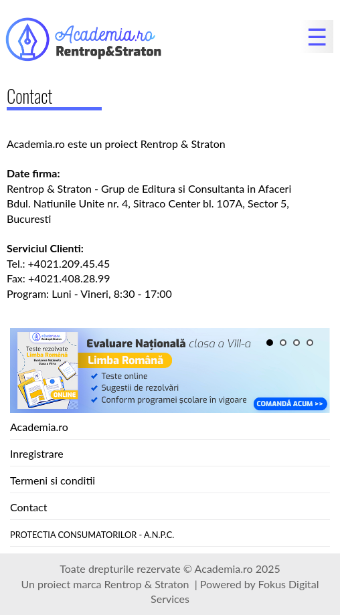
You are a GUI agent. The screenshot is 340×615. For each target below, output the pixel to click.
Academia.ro (39, 426)
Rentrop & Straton (146, 584)
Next (16, 391)
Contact (28, 507)
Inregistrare (37, 453)
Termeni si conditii (52, 480)
